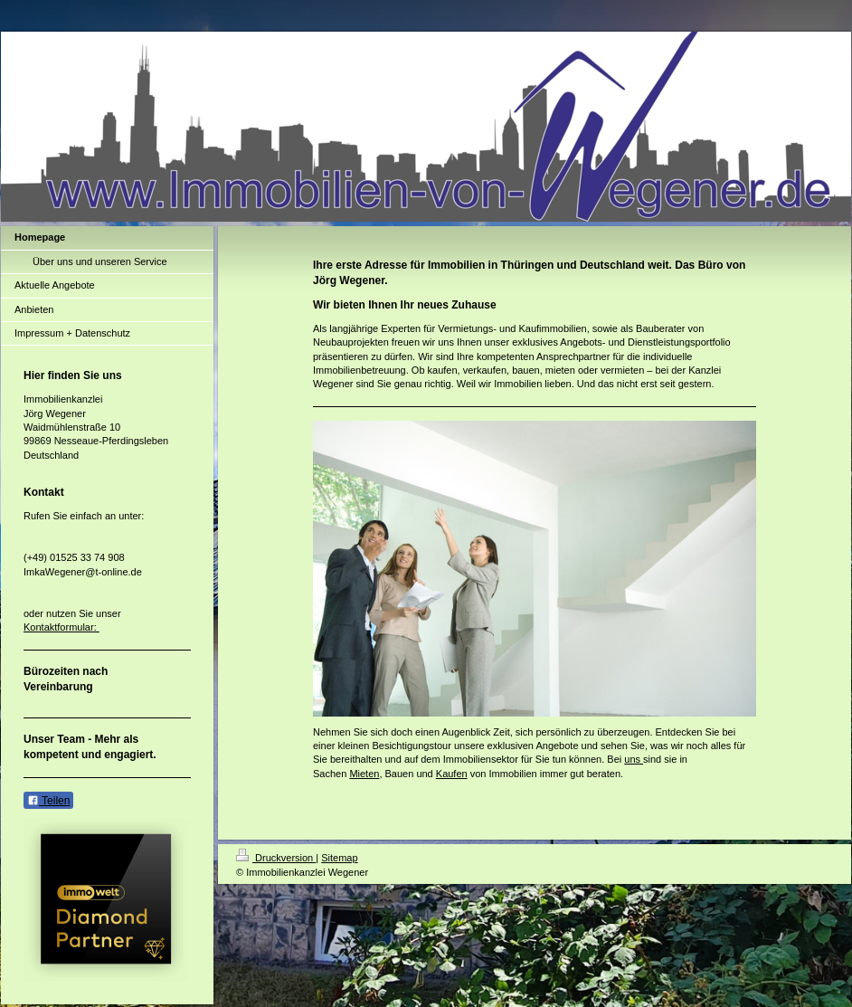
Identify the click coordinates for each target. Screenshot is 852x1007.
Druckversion (276, 857)
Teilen (48, 800)
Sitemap (339, 857)
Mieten (364, 773)
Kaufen (452, 773)
